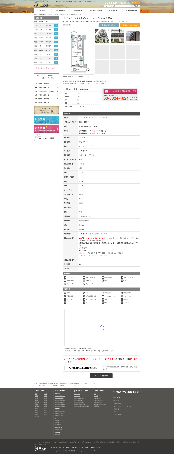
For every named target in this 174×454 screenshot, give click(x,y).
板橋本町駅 (96, 131)
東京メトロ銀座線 (59, 402)
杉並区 (36, 412)
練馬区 (45, 414)
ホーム (43, 10)
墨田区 (45, 400)
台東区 (36, 400)
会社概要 (54, 447)
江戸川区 (37, 416)
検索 (136, 6)
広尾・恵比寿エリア (79, 398)
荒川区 (45, 410)
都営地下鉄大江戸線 (60, 411)
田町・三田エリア (78, 400)
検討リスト (114, 10)
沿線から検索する (43, 383)
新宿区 (36, 396)
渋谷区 (45, 396)
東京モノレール (58, 429)
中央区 (45, 394)
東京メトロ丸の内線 (60, 396)
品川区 (36, 398)
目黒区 (36, 404)
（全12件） (46, 68)
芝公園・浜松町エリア (79, 404)
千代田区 (37, 402)
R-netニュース (84, 447)
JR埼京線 (57, 422)
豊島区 (45, 404)
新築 (95, 394)
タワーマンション (98, 400)
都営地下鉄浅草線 (59, 415)
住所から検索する (43, 14)
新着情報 (116, 409)
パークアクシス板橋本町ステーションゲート (71, 14)
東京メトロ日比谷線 (60, 400)
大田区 (45, 406)
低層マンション (98, 402)
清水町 (56, 14)
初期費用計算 (131, 10)
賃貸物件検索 (118, 403)
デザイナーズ (97, 398)
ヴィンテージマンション (100, 404)
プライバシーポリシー (66, 447)
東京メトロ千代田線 (60, 404)
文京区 (45, 402)
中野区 (36, 408)
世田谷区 (37, 406)
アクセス (135, 2)
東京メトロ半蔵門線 (60, 406)
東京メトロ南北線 (59, 398)
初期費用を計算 (108, 25)
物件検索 (60, 10)
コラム (116, 412)
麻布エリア (77, 394)
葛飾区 (36, 414)
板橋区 (51, 14)
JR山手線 (57, 420)
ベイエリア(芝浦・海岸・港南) (81, 406)
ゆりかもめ (57, 434)
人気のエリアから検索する (82, 391)
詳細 (56, 25)
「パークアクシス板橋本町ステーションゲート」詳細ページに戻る (47, 77)
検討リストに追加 (130, 25)
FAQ (76, 447)
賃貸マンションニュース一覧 (122, 406)
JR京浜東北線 (58, 424)
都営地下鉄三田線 (53, 383)
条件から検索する (99, 391)
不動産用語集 (95, 447)
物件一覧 (78, 10)
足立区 (45, 412)
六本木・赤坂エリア (79, 402)
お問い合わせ (96, 10)
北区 (45, 408)
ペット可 (96, 396)
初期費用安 (96, 406)
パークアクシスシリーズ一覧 (97, 255)
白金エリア (77, 396)
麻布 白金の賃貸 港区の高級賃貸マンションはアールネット (74, 451)
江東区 (45, 398)
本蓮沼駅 (95, 133)
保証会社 (83, 253)
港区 (36, 394)
